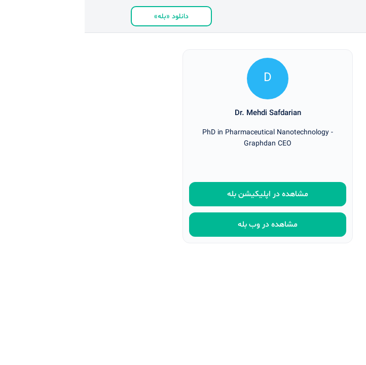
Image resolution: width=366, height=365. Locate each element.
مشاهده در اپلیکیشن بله (183, 194)
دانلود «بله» (86, 16)
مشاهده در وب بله (183, 224)
